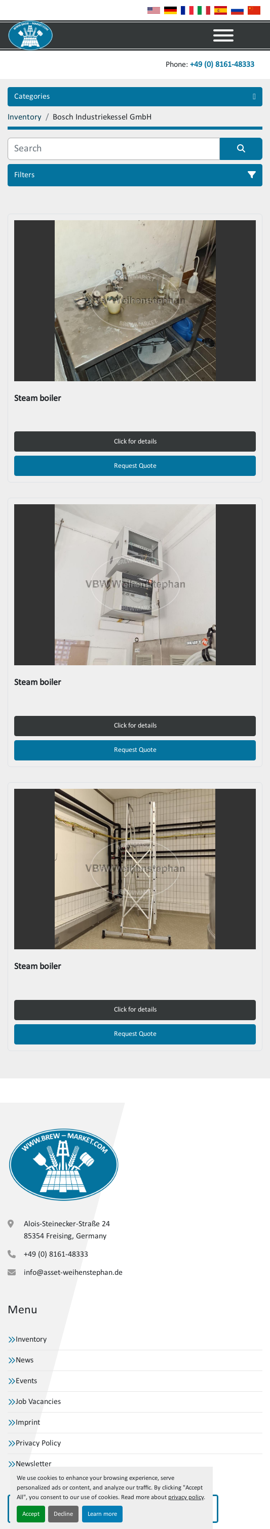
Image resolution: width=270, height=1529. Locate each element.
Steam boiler (37, 399)
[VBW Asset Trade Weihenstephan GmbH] (64, 1164)
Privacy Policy (38, 1443)
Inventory (31, 1340)
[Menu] (223, 35)
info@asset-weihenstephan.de (73, 1273)
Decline (63, 1514)
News (24, 1360)
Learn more (102, 1514)
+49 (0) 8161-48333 (222, 65)
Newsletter (34, 1464)
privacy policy (186, 1497)
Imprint (28, 1423)
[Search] (114, 149)
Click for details (135, 442)
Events (26, 1381)
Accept (31, 1514)
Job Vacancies (38, 1402)
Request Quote (135, 466)
